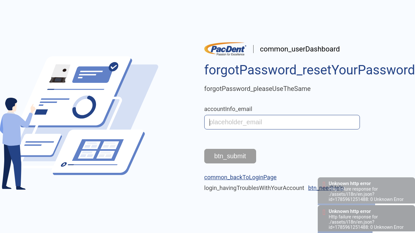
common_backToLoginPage (240, 177)
